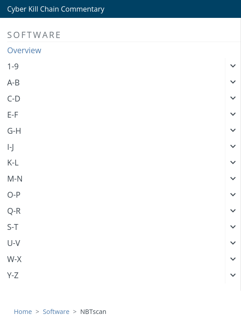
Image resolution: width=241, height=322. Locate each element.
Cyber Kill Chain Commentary (55, 9)
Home (23, 311)
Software (56, 311)
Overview (24, 50)
